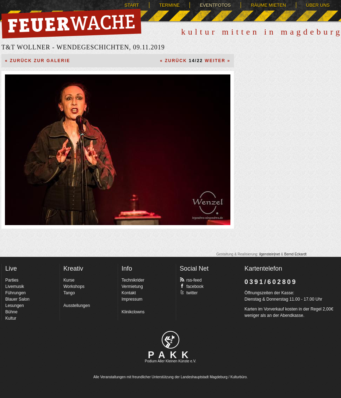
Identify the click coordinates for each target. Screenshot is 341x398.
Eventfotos (215, 5)
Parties (11, 280)
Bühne (11, 311)
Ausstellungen (76, 305)
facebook (192, 286)
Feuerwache (71, 23)
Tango (69, 292)
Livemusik (14, 286)
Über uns (318, 5)
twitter (189, 292)
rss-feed (191, 280)
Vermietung (132, 286)
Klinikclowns (133, 311)
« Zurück (173, 60)
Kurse (68, 280)
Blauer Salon (17, 299)
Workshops (74, 286)
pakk (170, 340)
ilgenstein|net (269, 254)
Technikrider (133, 280)
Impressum (132, 299)
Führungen (15, 292)
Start (131, 5)
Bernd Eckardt (295, 254)
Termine (169, 5)
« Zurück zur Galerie (37, 60)
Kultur (10, 318)
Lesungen (14, 305)
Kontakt (129, 292)
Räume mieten (268, 5)
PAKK (170, 354)
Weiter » (217, 60)
